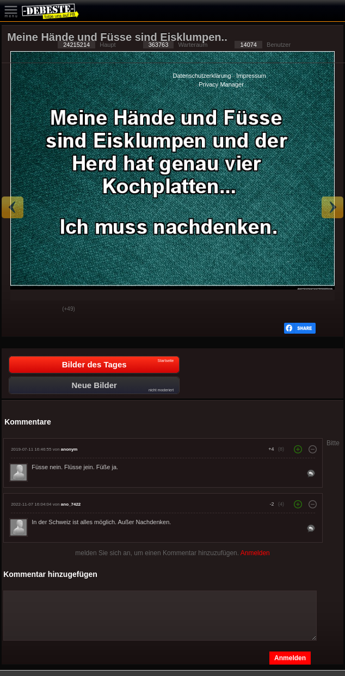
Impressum (251, 75)
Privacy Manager (221, 84)
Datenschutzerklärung (202, 75)
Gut (18, 309)
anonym (69, 449)
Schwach (45, 309)
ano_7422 (71, 504)
